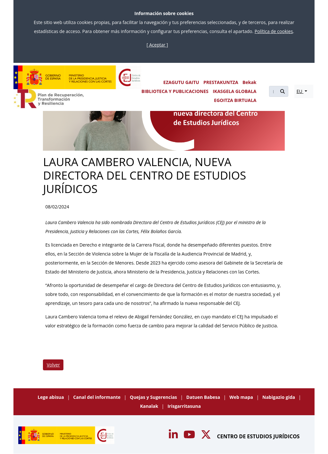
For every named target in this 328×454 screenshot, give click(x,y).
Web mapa (241, 397)
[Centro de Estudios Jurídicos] (77, 77)
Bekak (249, 82)
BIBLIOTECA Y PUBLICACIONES (175, 91)
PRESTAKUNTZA (220, 82)
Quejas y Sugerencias (154, 397)
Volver (53, 365)
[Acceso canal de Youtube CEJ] (174, 436)
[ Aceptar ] (157, 45)
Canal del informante (97, 397)
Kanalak (149, 406)
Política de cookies (274, 31)
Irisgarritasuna (184, 406)
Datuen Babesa (203, 397)
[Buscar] (273, 91)
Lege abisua (51, 397)
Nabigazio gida (279, 397)
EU (300, 91)
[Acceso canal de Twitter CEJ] (206, 436)
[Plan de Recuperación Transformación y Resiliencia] (48, 98)
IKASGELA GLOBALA (234, 91)
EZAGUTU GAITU (181, 82)
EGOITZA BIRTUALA (235, 100)
